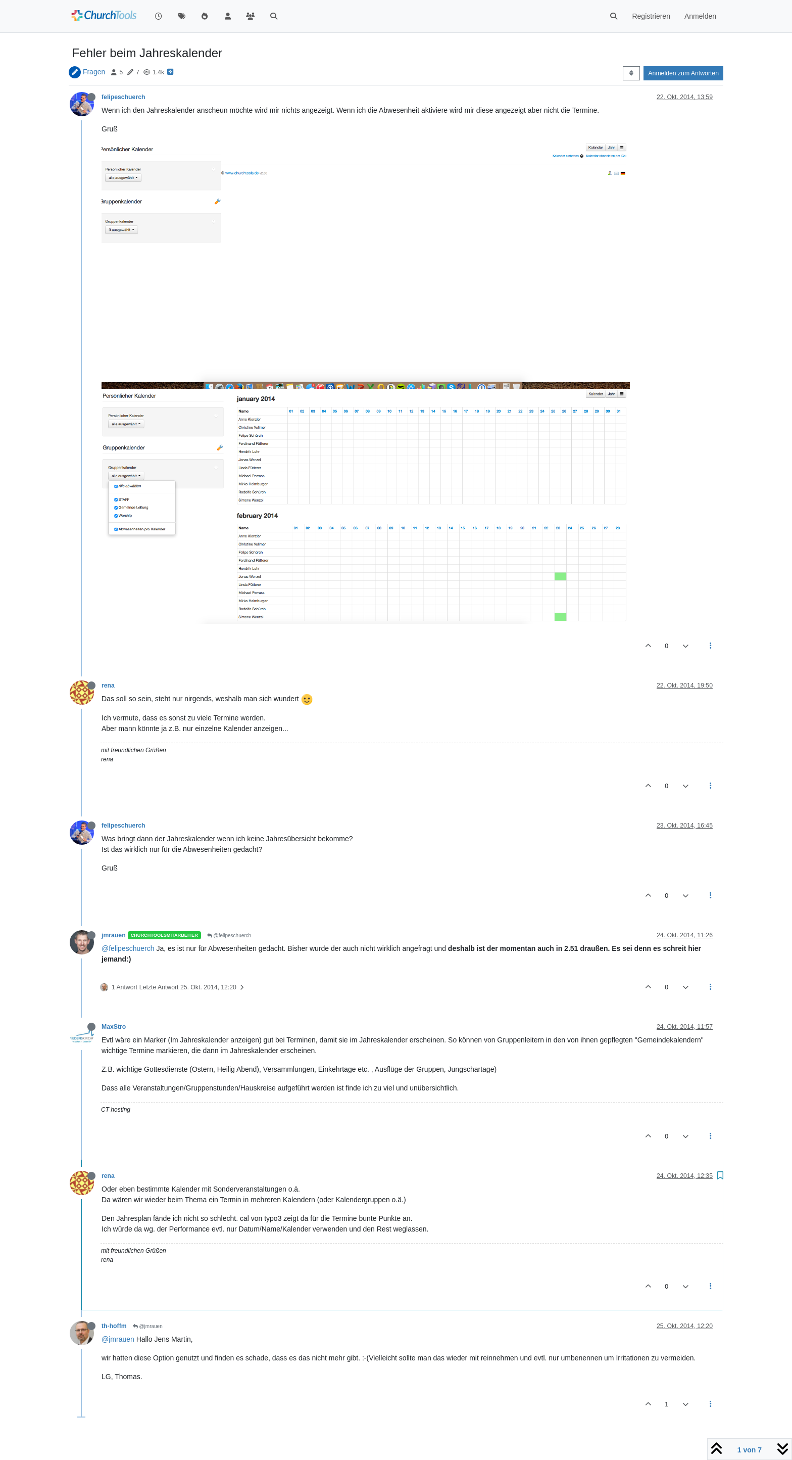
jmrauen (114, 935)
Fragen (94, 72)
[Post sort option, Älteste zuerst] (631, 73)
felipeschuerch (123, 97)
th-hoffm (114, 1326)
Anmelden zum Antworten (683, 73)
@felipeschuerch (229, 935)
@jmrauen (148, 1326)
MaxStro (114, 1026)
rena (108, 685)
